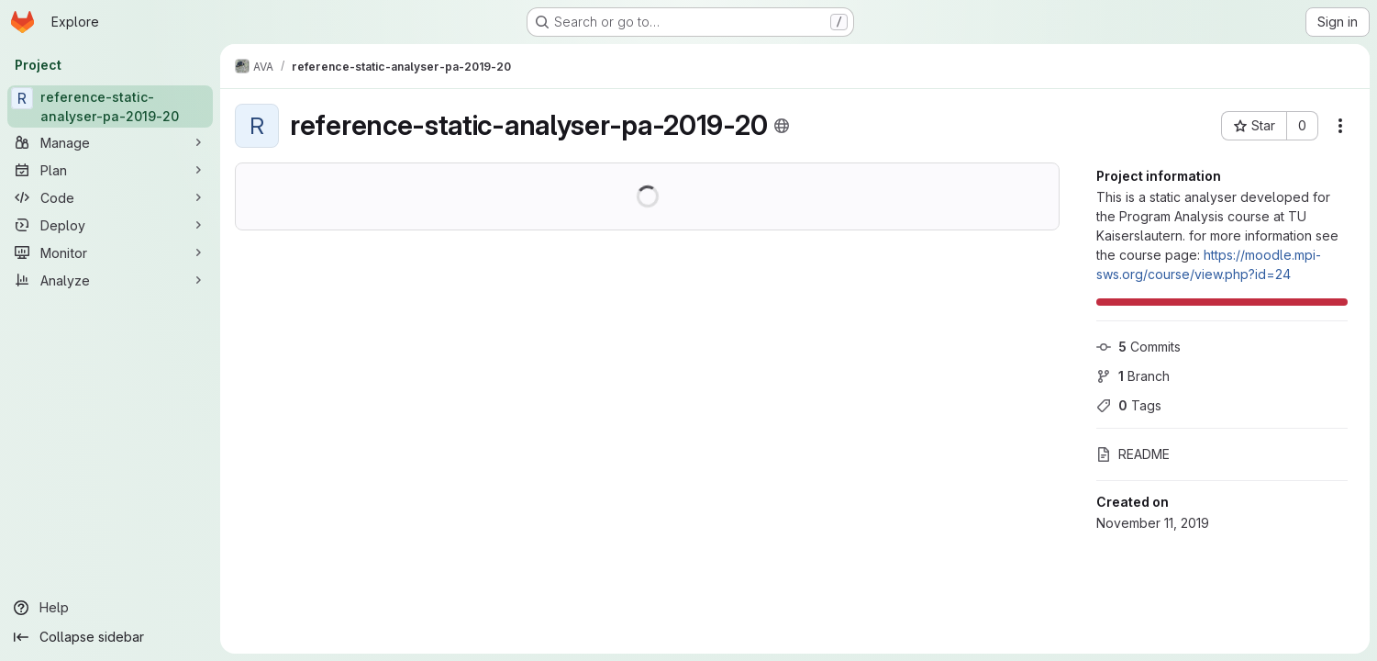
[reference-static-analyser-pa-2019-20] (110, 106)
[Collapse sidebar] (110, 637)
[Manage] (110, 142)
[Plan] (110, 170)
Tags (1128, 405)
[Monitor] (110, 252)
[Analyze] (110, 280)
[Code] (110, 197)
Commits (1138, 346)
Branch (1133, 376)
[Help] (110, 608)
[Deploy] (110, 225)
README (1133, 454)
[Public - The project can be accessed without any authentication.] (781, 125)
